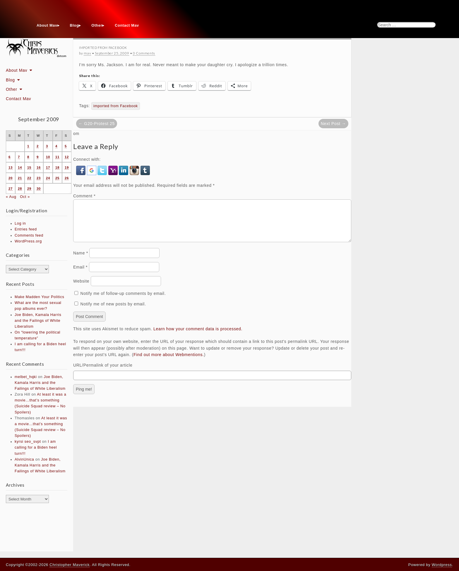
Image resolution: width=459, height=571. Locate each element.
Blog (74, 25)
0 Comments (144, 53)
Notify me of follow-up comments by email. (123, 300)
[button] (81, 170)
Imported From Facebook (103, 47)
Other (96, 25)
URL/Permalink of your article (102, 372)
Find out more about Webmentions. (168, 361)
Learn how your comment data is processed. (197, 336)
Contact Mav (127, 25)
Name (80, 260)
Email (80, 274)
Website (81, 288)
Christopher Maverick (69, 565)
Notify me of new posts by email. (113, 311)
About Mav (47, 25)
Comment (84, 196)
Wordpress (442, 565)
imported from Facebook (115, 106)
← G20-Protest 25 (96, 123)
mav (87, 53)
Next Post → (333, 123)
